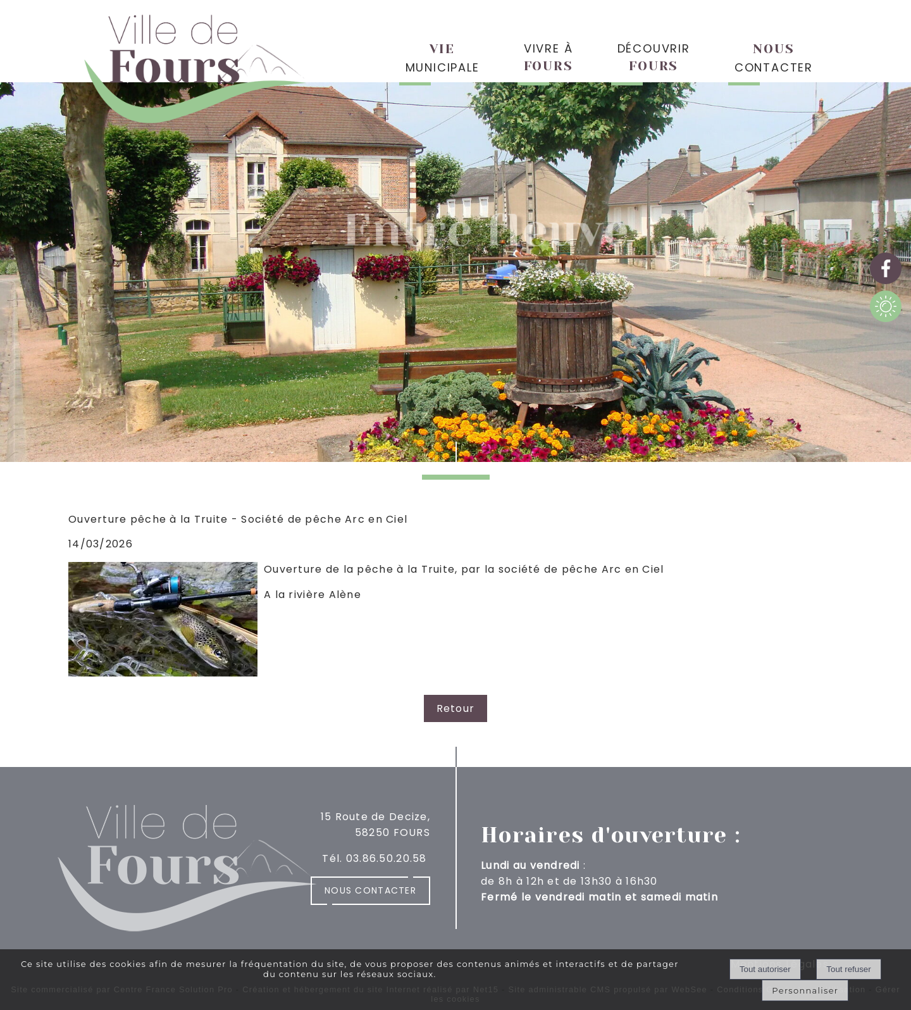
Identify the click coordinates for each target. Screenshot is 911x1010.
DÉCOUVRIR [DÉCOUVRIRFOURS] (653, 57)
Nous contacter (370, 890)
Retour (456, 708)
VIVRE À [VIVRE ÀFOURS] (548, 57)
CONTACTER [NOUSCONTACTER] (773, 58)
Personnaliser (805, 990)
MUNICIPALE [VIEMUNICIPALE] (443, 58)
